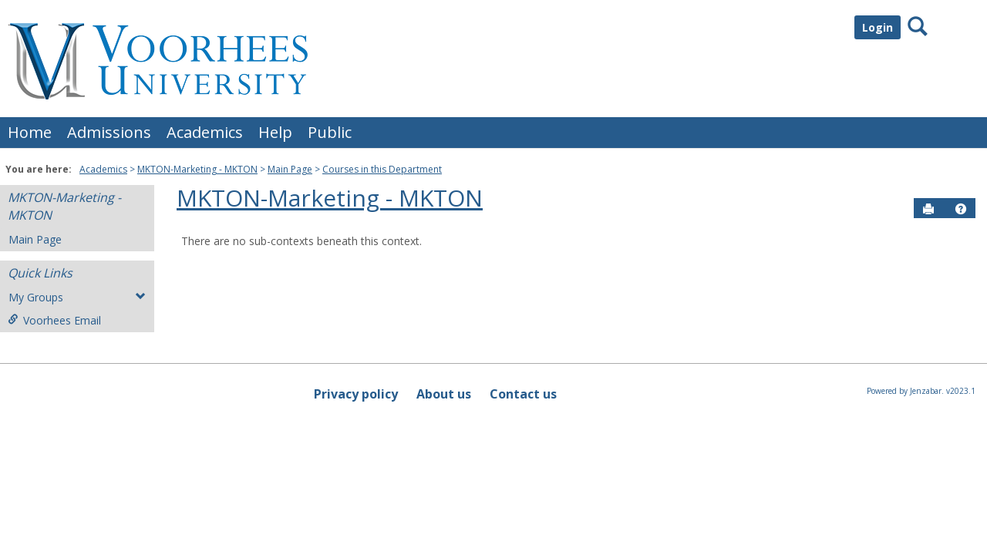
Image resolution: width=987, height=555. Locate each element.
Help (275, 132)
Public (330, 132)
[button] (960, 209)
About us (443, 393)
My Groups (77, 297)
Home (30, 132)
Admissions (109, 132)
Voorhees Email (54, 320)
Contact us (523, 393)
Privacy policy (356, 393)
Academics (205, 132)
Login (877, 27)
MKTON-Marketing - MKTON (197, 169)
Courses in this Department (382, 169)
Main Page (290, 169)
